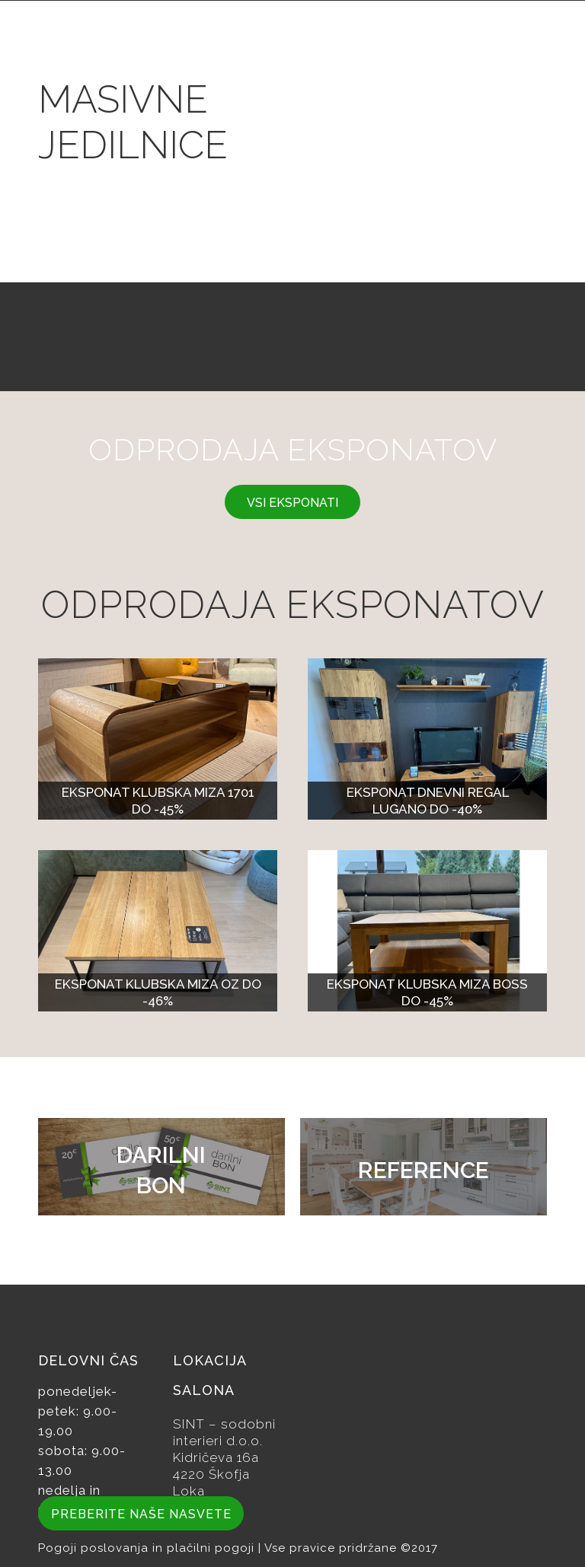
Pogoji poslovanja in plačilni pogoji (148, 1548)
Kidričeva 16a (216, 1457)
